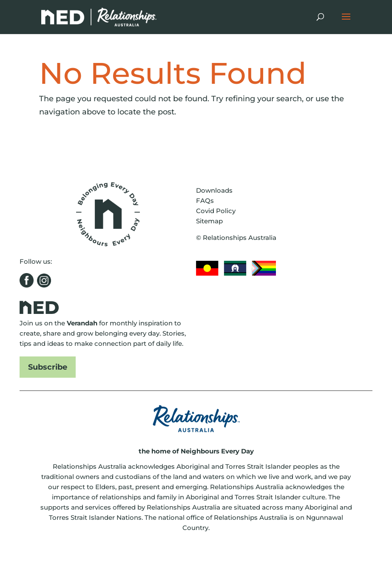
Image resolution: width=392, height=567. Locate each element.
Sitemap (209, 221)
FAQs (205, 201)
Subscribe (47, 367)
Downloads (214, 190)
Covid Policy (216, 211)
